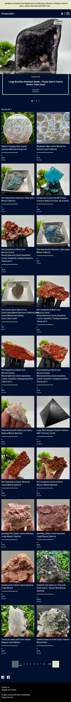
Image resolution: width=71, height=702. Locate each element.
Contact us (5, 687)
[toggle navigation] (68, 13)
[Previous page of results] (15, 664)
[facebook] (3, 677)
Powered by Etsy (7, 697)
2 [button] (34, 100)
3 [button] (36, 100)
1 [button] (32, 100)
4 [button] (39, 100)
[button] (10, 109)
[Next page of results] (55, 664)
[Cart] (62, 14)
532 (49, 664)
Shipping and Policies (8, 690)
